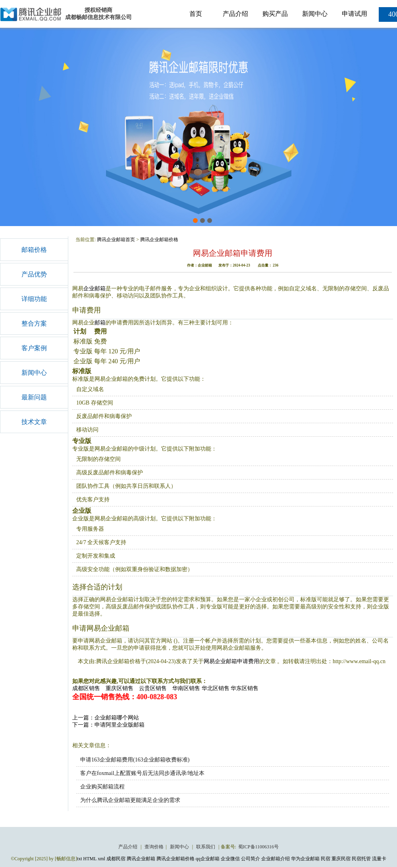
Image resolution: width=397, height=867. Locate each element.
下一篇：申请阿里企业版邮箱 (108, 725)
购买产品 (275, 13)
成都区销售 (86, 688)
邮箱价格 (34, 249)
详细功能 (34, 298)
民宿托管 (361, 858)
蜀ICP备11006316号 (258, 847)
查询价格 (154, 847)
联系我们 (206, 847)
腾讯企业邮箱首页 (116, 239)
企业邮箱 (94, 289)
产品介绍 (235, 13)
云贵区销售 (153, 688)
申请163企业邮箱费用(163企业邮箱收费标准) (134, 760)
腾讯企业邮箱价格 (159, 239)
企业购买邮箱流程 (102, 787)
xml (101, 858)
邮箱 (100, 323)
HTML (90, 858)
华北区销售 (215, 688)
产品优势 (34, 274)
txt (79, 858)
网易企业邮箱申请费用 (231, 661)
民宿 (325, 858)
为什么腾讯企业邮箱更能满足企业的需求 (130, 800)
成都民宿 (115, 858)
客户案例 (34, 348)
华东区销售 (244, 688)
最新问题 (34, 397)
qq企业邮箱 (208, 858)
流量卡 (379, 858)
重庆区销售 (119, 688)
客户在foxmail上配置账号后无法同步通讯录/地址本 (142, 773)
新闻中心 (315, 13)
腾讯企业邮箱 (141, 858)
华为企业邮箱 (305, 858)
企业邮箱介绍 (275, 858)
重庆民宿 (341, 858)
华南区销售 (186, 688)
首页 (195, 13)
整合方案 (34, 323)
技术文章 (34, 421)
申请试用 (354, 13)
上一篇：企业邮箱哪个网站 (105, 718)
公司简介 (250, 858)
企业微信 (230, 858)
